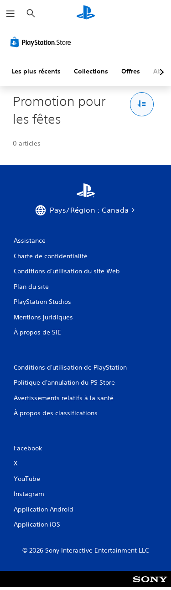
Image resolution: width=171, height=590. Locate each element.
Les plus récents (36, 71)
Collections (91, 71)
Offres (130, 71)
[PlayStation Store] (42, 42)
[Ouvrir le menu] (10, 13)
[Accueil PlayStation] (85, 13)
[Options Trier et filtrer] (142, 104)
